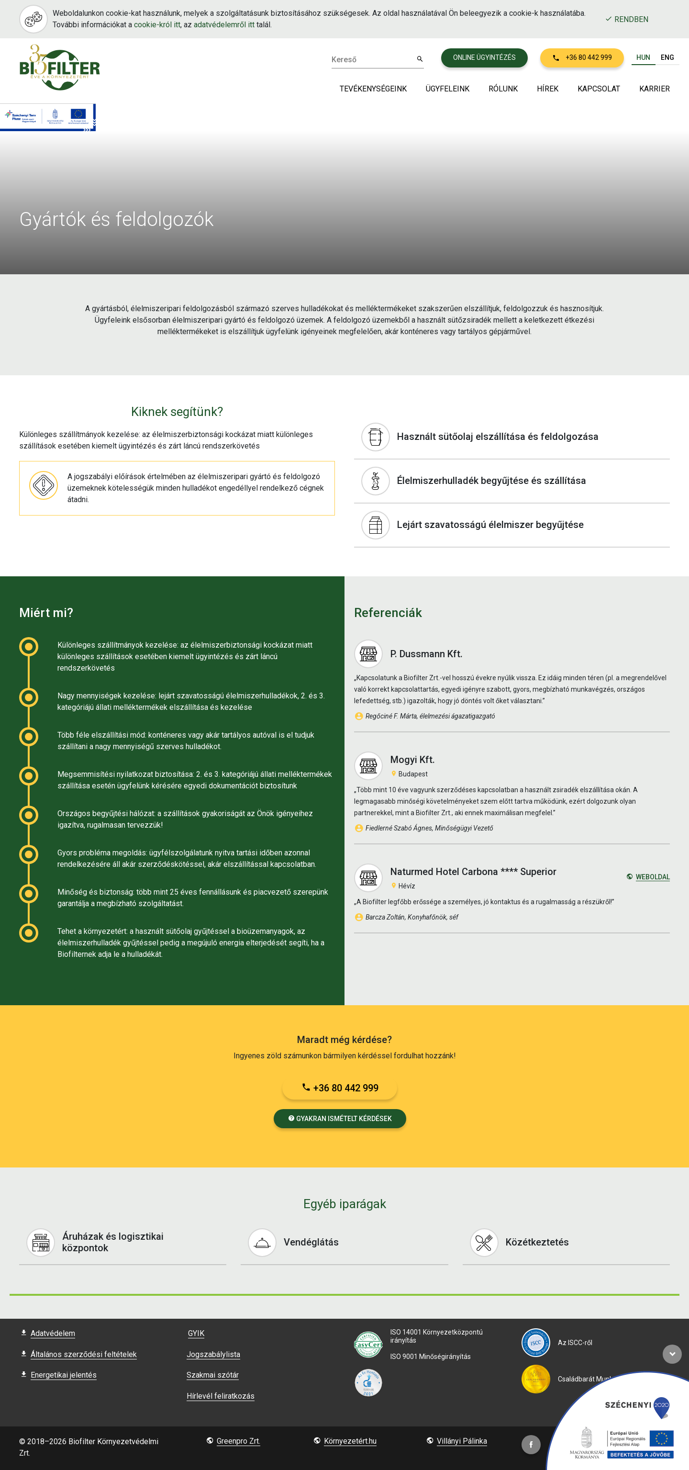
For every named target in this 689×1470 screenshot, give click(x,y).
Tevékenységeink (373, 88)
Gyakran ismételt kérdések (340, 1118)
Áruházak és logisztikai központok (126, 1242)
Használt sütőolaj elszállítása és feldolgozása (515, 437)
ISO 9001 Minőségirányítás (430, 1356)
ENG (667, 57)
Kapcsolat (599, 88)
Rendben (626, 19)
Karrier (654, 88)
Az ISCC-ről (575, 1343)
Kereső (344, 60)
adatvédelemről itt (224, 24)
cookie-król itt (157, 24)
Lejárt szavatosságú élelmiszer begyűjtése (515, 525)
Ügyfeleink (447, 88)
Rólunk (503, 88)
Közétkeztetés (570, 1242)
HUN (643, 57)
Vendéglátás (348, 1242)
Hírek (547, 88)
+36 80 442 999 (339, 1088)
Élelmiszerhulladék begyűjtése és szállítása (515, 481)
